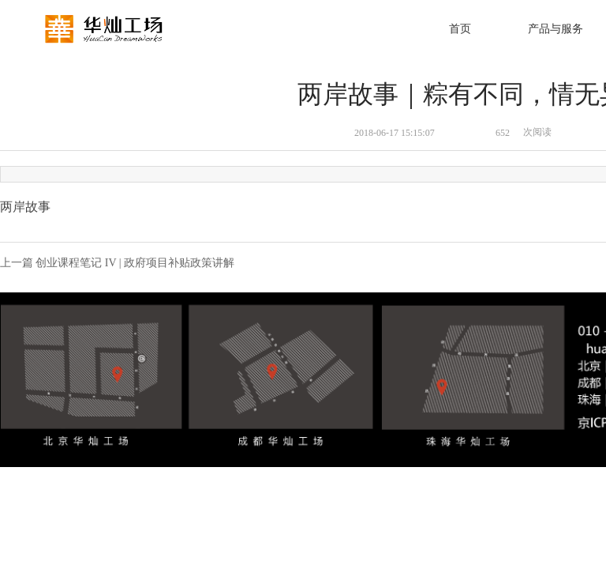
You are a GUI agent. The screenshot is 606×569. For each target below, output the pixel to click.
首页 (460, 29)
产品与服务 (555, 29)
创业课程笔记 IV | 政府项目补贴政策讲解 (135, 263)
